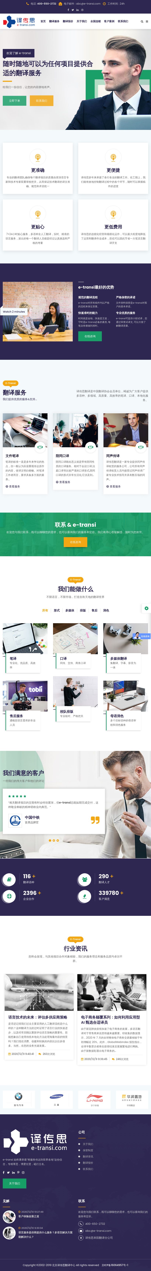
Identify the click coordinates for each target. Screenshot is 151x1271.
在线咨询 (90, 336)
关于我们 (82, 21)
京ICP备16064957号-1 (115, 1265)
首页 (43, 21)
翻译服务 (54, 21)
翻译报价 (68, 21)
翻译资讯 (88, 1156)
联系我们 (123, 21)
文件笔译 (12, 456)
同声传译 (113, 456)
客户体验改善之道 (28, 1216)
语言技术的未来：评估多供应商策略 (37, 1017)
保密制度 (88, 1150)
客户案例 (109, 21)
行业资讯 (75, 948)
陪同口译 (62, 456)
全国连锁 (95, 21)
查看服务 (13, 486)
